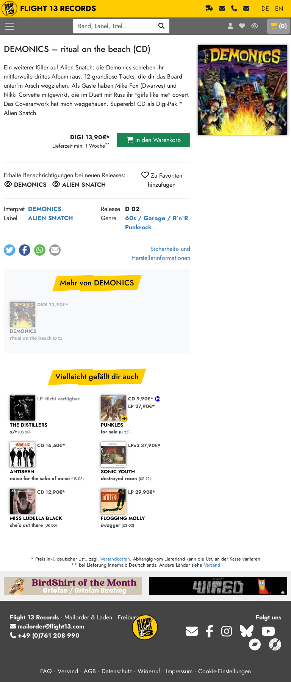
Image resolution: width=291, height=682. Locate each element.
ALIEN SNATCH (50, 218)
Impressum (179, 671)
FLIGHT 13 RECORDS (50, 8)
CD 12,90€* (51, 492)
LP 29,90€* (141, 492)
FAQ (46, 671)
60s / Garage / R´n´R (156, 218)
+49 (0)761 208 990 (45, 635)
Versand (212, 565)
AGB (90, 671)
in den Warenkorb (154, 139)
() (278, 26)
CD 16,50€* (51, 445)
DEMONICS (44, 209)
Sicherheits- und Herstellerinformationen (160, 253)
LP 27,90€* (141, 406)
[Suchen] (161, 26)
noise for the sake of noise (51, 475)
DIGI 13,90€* (53, 304)
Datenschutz (117, 671)
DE (265, 8)
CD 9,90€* (141, 398)
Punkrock (138, 227)
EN (279, 8)
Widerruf (149, 671)
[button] (9, 250)
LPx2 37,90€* (144, 445)
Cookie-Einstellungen (224, 671)
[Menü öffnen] (9, 26)
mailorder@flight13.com (47, 626)
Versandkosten (115, 558)
